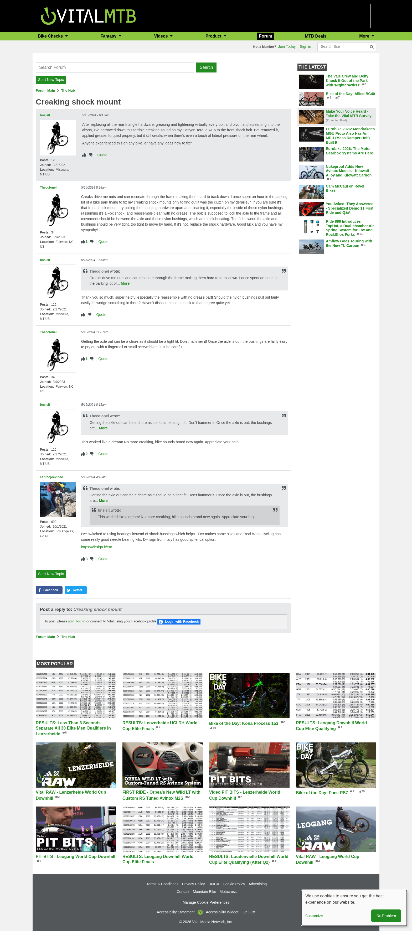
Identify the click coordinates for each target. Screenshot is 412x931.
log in (80, 621)
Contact (183, 892)
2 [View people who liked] (87, 454)
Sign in (305, 46)
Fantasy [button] (109, 36)
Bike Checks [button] (51, 36)
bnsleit (45, 115)
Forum (265, 36)
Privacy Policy (193, 884)
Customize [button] (314, 916)
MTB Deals (316, 36)
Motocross (228, 892)
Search (206, 67)
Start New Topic (51, 79)
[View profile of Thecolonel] (58, 210)
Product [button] (214, 36)
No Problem (386, 916)
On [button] (245, 912)
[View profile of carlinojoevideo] (58, 500)
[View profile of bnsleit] (58, 138)
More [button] (364, 36)
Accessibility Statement (176, 912)
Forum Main (45, 90)
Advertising (258, 884)
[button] (49, 590)
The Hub (68, 90)
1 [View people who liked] (87, 242)
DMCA (213, 884)
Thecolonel (48, 187)
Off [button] (252, 912)
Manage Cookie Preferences (206, 902)
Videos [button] (161, 36)
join (71, 621)
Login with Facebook (182, 621)
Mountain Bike (204, 892)
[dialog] (354, 908)
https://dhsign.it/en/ (96, 547)
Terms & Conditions (162, 884)
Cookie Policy (234, 884)
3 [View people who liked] (87, 559)
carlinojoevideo (51, 477)
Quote (102, 155)
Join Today (287, 46)
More (125, 283)
